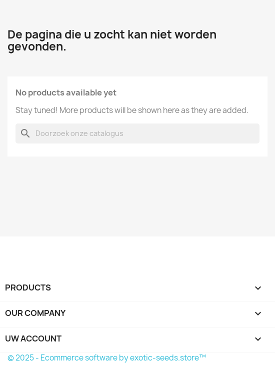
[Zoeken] (138, 134)
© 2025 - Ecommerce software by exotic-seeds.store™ (107, 357)
